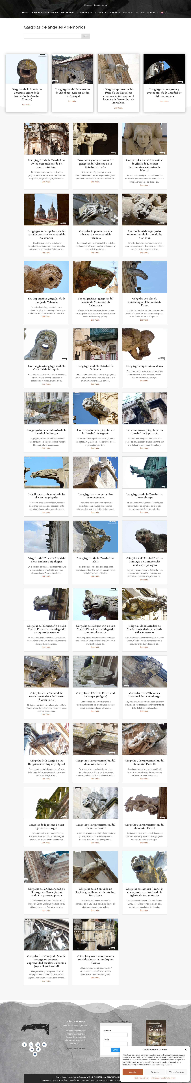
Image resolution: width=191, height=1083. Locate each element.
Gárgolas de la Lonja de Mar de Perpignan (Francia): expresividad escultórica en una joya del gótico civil (46, 961)
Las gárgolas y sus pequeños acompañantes (95, 495)
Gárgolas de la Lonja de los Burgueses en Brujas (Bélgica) (46, 762)
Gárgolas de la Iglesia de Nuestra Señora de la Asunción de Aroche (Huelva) (27, 94)
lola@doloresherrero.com (75, 1048)
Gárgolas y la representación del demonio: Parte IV (95, 762)
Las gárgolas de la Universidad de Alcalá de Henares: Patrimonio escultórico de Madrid (144, 165)
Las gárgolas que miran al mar (144, 366)
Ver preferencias (176, 1072)
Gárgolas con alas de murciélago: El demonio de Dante (144, 302)
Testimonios (67, 13)
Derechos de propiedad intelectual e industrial (107, 1080)
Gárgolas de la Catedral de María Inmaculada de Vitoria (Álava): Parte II (144, 629)
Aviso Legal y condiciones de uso (163, 1078)
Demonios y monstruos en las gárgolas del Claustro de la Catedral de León (95, 164)
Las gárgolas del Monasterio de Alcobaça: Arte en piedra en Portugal (72, 93)
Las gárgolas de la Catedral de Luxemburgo (144, 495)
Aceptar (132, 1072)
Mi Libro (140, 13)
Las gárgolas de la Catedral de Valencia (95, 367)
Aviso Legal (69, 1080)
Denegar (155, 1072)
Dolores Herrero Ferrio (44, 13)
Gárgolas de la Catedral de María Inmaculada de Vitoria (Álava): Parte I (46, 696)
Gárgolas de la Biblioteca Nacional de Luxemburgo (144, 694)
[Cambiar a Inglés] (162, 13)
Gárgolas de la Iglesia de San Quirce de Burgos (46, 826)
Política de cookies (141, 1078)
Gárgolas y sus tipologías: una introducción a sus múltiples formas (95, 959)
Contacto (152, 13)
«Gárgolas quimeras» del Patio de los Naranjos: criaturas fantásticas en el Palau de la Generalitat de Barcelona (118, 96)
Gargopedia (83, 13)
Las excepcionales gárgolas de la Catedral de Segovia (95, 431)
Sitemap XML (46, 1080)
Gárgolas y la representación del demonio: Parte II (95, 826)
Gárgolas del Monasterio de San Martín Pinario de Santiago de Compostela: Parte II (46, 629)
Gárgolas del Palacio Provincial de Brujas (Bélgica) (95, 694)
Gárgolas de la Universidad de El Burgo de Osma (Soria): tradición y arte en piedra (46, 892)
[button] (185, 1049)
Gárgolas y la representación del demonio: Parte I (144, 826)
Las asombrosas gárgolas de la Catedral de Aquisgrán (144, 431)
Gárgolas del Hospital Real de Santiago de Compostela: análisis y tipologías (144, 561)
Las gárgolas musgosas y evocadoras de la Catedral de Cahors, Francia (164, 93)
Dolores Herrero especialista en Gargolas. (71, 1077)
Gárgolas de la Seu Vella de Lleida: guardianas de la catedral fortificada (95, 892)
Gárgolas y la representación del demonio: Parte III (144, 762)
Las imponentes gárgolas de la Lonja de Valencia (46, 300)
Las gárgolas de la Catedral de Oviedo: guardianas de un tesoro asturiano (46, 164)
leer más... (26, 104)
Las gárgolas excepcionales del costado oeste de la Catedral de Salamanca (46, 234)
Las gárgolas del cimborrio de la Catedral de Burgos (46, 431)
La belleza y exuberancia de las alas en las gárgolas (46, 495)
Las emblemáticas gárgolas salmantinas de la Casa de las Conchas (144, 234)
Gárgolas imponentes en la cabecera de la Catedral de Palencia (95, 234)
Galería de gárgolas (106, 13)
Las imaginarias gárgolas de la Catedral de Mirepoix (46, 367)
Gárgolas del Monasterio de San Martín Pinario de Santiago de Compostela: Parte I (95, 629)
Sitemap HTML (58, 1080)
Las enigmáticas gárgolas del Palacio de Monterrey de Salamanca (95, 302)
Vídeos (126, 13)
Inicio (25, 13)
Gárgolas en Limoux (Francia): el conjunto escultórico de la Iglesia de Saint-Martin (144, 892)
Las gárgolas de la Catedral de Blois (95, 559)
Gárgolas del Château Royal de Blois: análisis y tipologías (46, 559)
